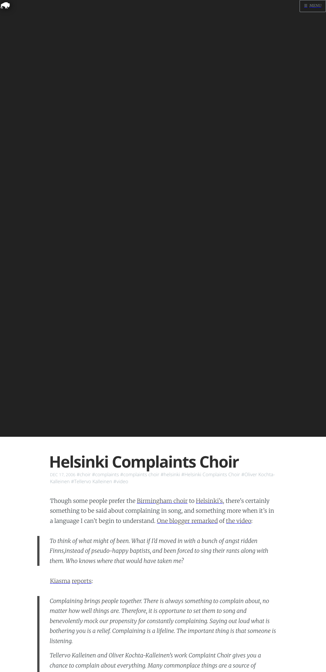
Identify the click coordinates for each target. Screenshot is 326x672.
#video (120, 481)
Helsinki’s (209, 500)
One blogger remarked (187, 521)
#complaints (105, 474)
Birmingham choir (162, 500)
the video (238, 521)
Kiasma (60, 581)
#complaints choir (139, 474)
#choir (84, 474)
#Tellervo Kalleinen (91, 481)
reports (81, 581)
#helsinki (170, 474)
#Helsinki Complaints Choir (210, 474)
